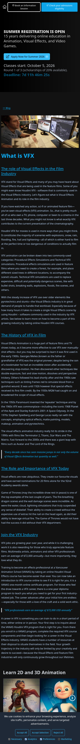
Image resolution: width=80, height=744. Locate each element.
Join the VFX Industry (19, 534)
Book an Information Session (24, 7)
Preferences (47, 739)
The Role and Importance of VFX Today (35, 468)
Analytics (31, 739)
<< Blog (6, 108)
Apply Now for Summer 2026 (27, 56)
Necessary (15, 739)
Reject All (58, 732)
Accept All (22, 732)
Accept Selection (40, 732)
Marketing (65, 739)
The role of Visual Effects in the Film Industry (32, 171)
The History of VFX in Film (23, 334)
